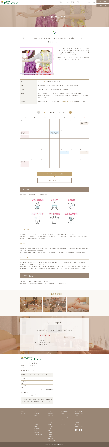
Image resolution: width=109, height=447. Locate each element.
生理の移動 (50, 422)
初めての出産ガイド (37, 420)
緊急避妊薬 (50, 434)
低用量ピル (50, 430)
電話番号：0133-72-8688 (28, 365)
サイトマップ (65, 424)
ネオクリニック (78, 420)
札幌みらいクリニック (79, 415)
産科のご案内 (36, 413)
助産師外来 (36, 417)
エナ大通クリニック (79, 419)
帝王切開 (35, 426)
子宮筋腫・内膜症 (51, 417)
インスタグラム (42, 81)
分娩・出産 (36, 419)
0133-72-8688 (102, 3)
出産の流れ (36, 422)
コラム (63, 415)
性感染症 (49, 424)
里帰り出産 (36, 424)
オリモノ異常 (50, 426)
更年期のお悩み (50, 438)
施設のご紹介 (22, 417)
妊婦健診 (35, 415)
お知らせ (89, 2)
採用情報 (64, 419)
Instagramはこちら (54, 180)
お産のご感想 (36, 432)
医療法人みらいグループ (79, 413)
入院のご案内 (65, 411)
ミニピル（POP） (51, 432)
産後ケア (35, 430)
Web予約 (102, 1)
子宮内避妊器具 (50, 436)
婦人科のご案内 (50, 413)
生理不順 (49, 419)
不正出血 (49, 428)
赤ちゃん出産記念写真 (38, 434)
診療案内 (21, 419)
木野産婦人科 (77, 422)
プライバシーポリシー (67, 423)
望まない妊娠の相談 (51, 440)
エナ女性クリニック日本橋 (80, 417)
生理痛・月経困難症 (51, 420)
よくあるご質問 (65, 417)
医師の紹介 (22, 415)
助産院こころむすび (79, 426)
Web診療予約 (66, 337)
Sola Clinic (77, 424)
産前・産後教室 (36, 428)
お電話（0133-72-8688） (67, 102)
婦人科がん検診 (50, 415)
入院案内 (78, 2)
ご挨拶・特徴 (22, 413)
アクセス (84, 2)
